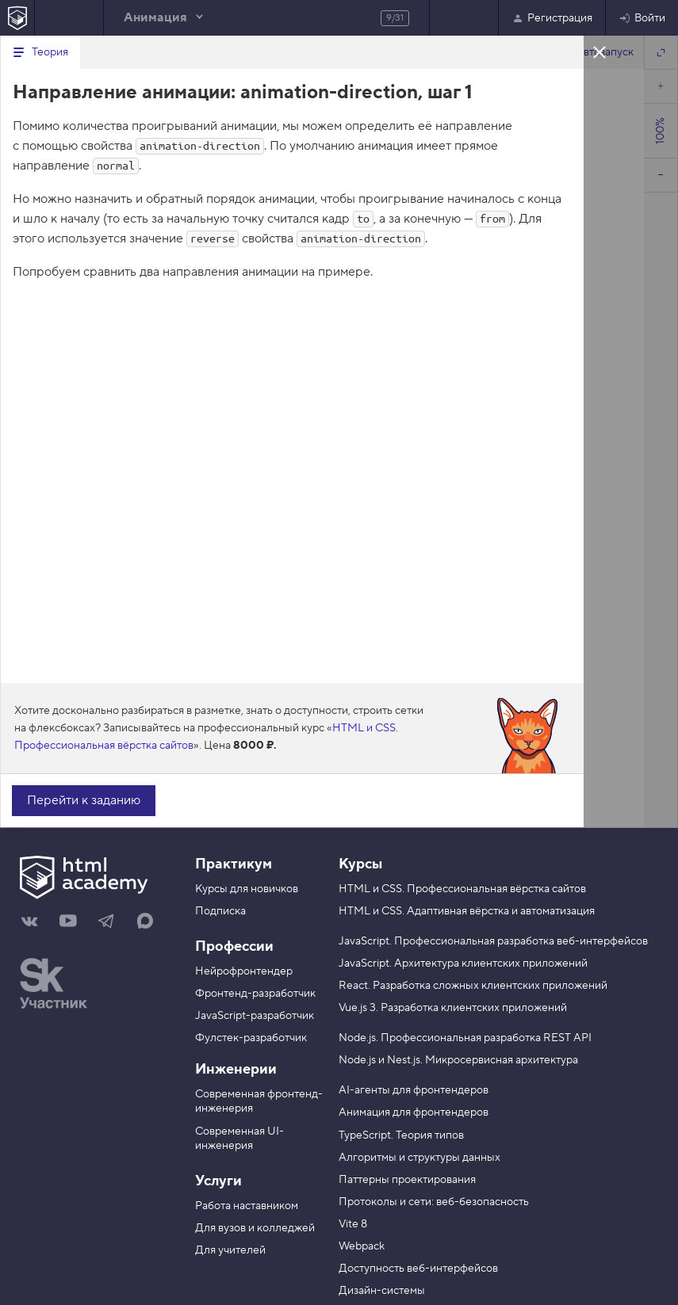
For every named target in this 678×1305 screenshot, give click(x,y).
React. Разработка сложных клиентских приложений (473, 986)
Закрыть (599, 51)
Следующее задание (464, 18)
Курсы (360, 864)
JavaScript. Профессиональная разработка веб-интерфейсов (493, 941)
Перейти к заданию (83, 800)
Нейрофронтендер (244, 971)
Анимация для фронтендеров (413, 1112)
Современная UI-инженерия (239, 1138)
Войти (642, 18)
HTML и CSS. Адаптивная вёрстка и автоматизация (467, 911)
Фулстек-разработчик (251, 1038)
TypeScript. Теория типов (401, 1135)
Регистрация (551, 18)
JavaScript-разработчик (254, 1016)
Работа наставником (246, 1206)
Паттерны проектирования (407, 1180)
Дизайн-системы (382, 1291)
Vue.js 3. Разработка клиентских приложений (453, 1008)
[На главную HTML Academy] (17, 18)
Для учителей (230, 1250)
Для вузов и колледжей (255, 1228)
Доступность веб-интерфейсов (418, 1268)
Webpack (362, 1246)
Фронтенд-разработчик (255, 993)
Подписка (220, 911)
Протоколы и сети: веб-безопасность (434, 1202)
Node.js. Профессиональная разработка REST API (465, 1038)
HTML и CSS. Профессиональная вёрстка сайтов (462, 889)
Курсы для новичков (246, 889)
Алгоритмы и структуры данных (419, 1157)
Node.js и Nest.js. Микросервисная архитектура (458, 1060)
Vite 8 (353, 1224)
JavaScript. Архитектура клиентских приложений (463, 963)
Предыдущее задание (69, 18)
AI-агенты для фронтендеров (413, 1090)
